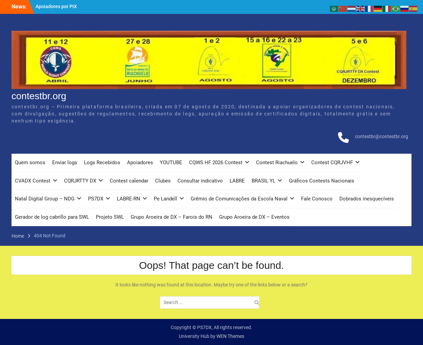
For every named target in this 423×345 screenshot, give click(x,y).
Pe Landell (165, 199)
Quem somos (30, 162)
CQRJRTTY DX (80, 181)
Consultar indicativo (200, 181)
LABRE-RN (128, 199)
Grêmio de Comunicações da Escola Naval (239, 199)
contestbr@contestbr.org (381, 136)
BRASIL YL (263, 181)
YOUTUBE (171, 162)
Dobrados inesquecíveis (366, 199)
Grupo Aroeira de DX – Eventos (254, 217)
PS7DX (95, 199)
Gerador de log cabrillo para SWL (52, 217)
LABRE (237, 181)
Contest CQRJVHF (332, 162)
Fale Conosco (317, 199)
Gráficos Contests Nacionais (321, 181)
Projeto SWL (110, 217)
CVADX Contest (32, 181)
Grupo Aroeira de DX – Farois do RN (171, 217)
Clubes (163, 181)
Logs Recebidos (102, 162)
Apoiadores (140, 162)
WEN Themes (230, 336)
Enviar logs (64, 162)
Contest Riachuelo (277, 162)
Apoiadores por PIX (56, 6)
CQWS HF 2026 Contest (215, 162)
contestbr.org (39, 96)
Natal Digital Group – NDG (45, 199)
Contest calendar (129, 181)
